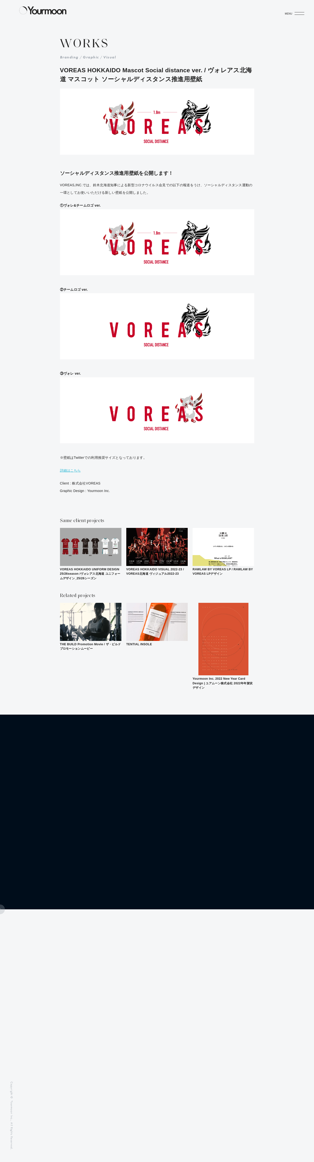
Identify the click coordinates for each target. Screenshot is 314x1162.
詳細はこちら (70, 470)
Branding (69, 57)
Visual (109, 57)
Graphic (91, 57)
